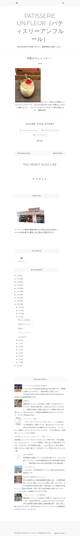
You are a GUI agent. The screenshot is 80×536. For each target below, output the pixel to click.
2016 (18, 365)
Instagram (21, 259)
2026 (18, 275)
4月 (19, 353)
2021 (18, 291)
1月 (19, 362)
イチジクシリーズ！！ (25, 333)
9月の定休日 (22, 337)
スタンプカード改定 (30, 419)
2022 (18, 288)
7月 (19, 343)
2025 (18, 279)
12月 (20, 307)
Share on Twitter (52, 130)
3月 (19, 356)
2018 (18, 301)
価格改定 (26, 401)
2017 (18, 304)
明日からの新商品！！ (25, 320)
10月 (20, 313)
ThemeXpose (32, 533)
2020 (18, 294)
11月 (20, 310)
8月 (19, 340)
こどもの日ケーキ (29, 467)
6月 (19, 346)
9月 (19, 317)
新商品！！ (22, 328)
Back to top (60, 533)
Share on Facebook (30, 130)
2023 (18, 285)
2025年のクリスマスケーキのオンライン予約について (32, 437)
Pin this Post (41, 135)
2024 (18, 282)
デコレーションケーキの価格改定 (34, 495)
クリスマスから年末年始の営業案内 (35, 386)
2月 (19, 359)
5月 (19, 350)
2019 (18, 298)
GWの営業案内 (28, 454)
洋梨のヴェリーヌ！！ (25, 324)
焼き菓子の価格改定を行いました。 (35, 477)
